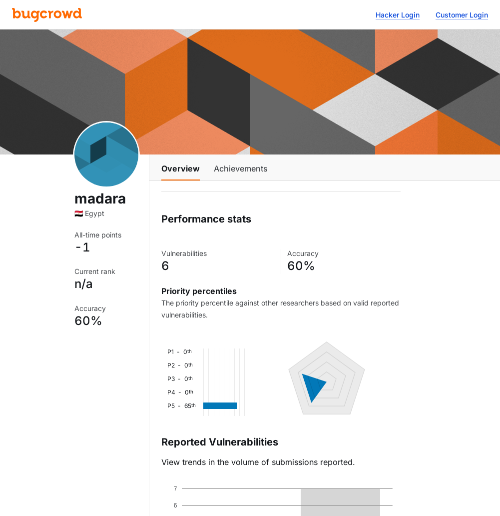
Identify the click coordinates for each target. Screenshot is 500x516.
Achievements (241, 169)
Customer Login (462, 14)
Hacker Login (398, 14)
